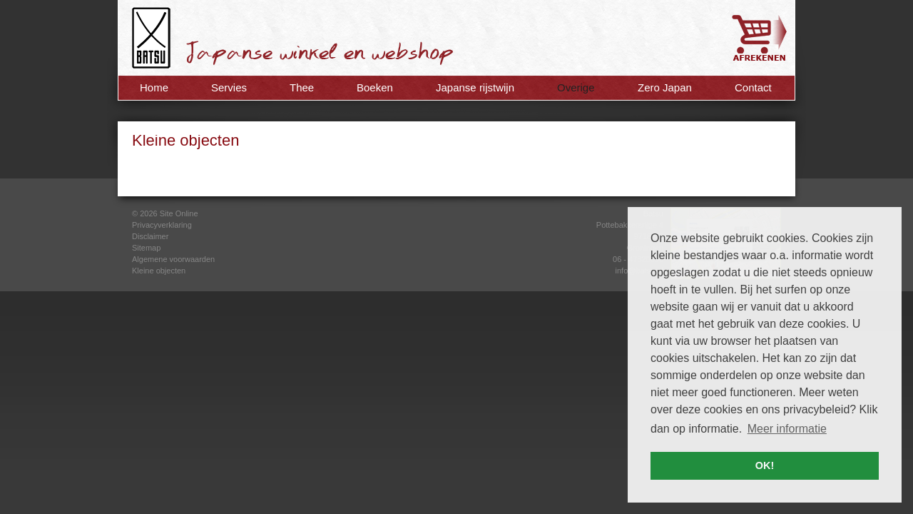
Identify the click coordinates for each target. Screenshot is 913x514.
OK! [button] (764, 465)
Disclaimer (150, 236)
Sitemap (146, 247)
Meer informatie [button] (787, 429)
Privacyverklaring (162, 225)
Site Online (179, 213)
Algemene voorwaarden (173, 259)
